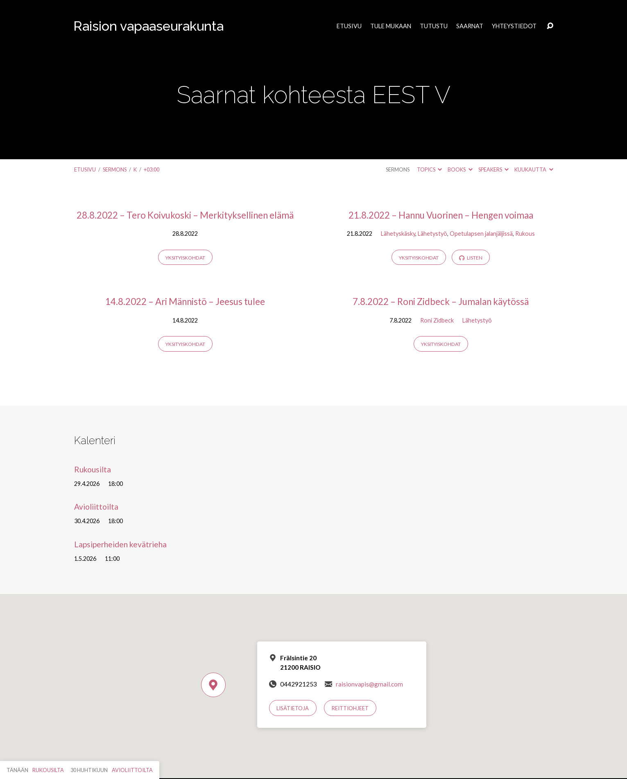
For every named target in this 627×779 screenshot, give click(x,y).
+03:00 (151, 169)
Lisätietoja (292, 708)
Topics (429, 169)
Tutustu (434, 26)
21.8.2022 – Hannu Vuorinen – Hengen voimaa (441, 215)
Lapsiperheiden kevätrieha (120, 544)
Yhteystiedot (514, 26)
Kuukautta (533, 169)
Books (460, 169)
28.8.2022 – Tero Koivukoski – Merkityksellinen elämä (185, 215)
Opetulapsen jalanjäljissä (481, 233)
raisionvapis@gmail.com (369, 684)
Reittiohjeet (350, 708)
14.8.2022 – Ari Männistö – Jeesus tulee (185, 301)
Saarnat (469, 26)
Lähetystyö (432, 233)
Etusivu (349, 26)
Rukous (525, 233)
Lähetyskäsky (398, 233)
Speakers (493, 169)
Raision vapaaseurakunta (148, 26)
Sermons (115, 169)
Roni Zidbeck (437, 320)
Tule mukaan (390, 26)
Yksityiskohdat (185, 258)
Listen (470, 258)
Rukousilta (92, 469)
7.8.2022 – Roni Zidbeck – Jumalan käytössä (441, 301)
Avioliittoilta (96, 506)
